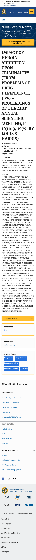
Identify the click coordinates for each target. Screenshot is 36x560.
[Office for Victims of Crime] (18, 506)
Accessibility (5, 519)
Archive (4, 455)
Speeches (5, 443)
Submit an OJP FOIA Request (11, 417)
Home (3, 19)
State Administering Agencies (12, 470)
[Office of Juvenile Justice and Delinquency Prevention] (7, 506)
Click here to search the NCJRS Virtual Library (18, 42)
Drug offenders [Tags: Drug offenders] (21, 358)
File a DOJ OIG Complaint (10, 403)
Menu (31, 11)
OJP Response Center (9, 465)
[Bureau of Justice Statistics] (18, 500)
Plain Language (6, 524)
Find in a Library (9, 345)
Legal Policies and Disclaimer (10, 533)
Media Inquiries (7, 429)
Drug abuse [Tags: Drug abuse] (8, 358)
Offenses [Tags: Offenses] (24, 368)
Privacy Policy (5, 528)
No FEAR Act (5, 538)
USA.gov (4, 547)
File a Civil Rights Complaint (11, 398)
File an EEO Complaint (9, 407)
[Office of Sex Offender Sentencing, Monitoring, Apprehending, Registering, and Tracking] (29, 506)
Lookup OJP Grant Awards (11, 460)
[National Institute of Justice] (29, 498)
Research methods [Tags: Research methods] (11, 368)
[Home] (18, 12)
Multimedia (5, 434)
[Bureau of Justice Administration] (7, 498)
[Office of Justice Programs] (4, 11)
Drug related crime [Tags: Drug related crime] (11, 363)
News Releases (7, 438)
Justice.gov (5, 552)
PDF (7, 330)
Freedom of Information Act (10, 542)
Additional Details (10, 319)
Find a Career (6, 412)
